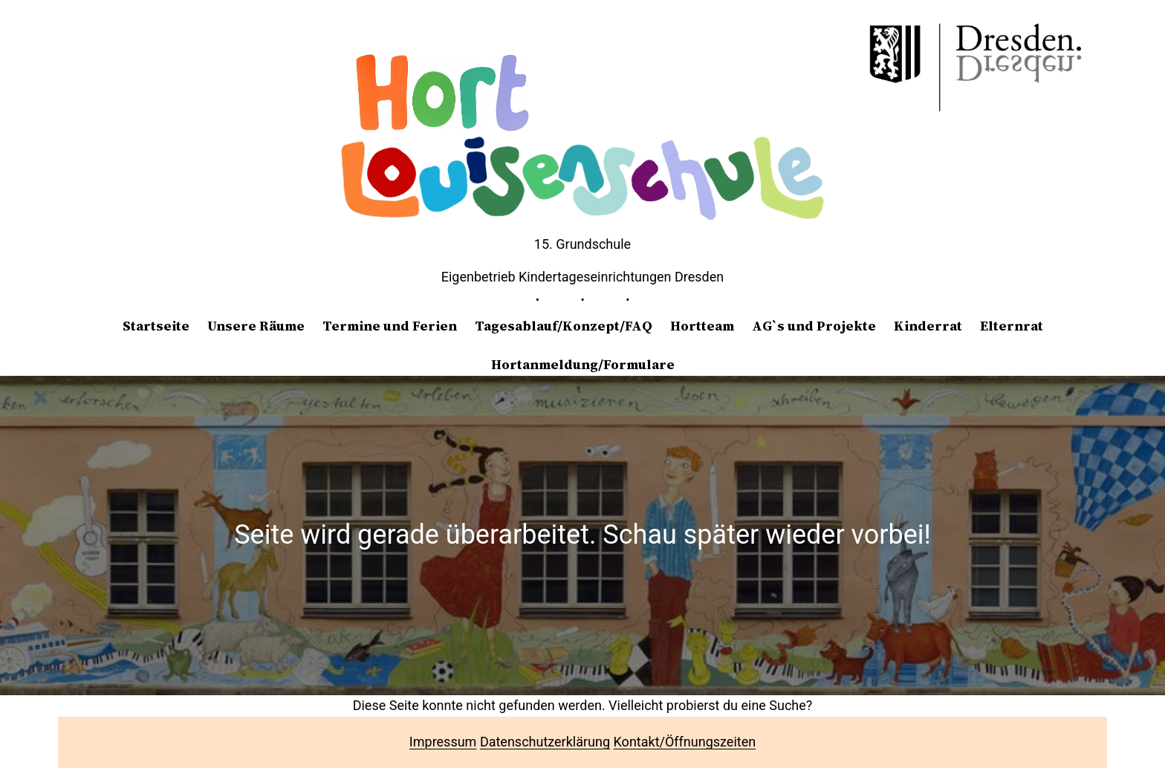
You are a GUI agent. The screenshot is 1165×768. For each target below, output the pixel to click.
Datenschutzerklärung (545, 741)
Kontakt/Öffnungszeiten (685, 741)
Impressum (443, 741)
